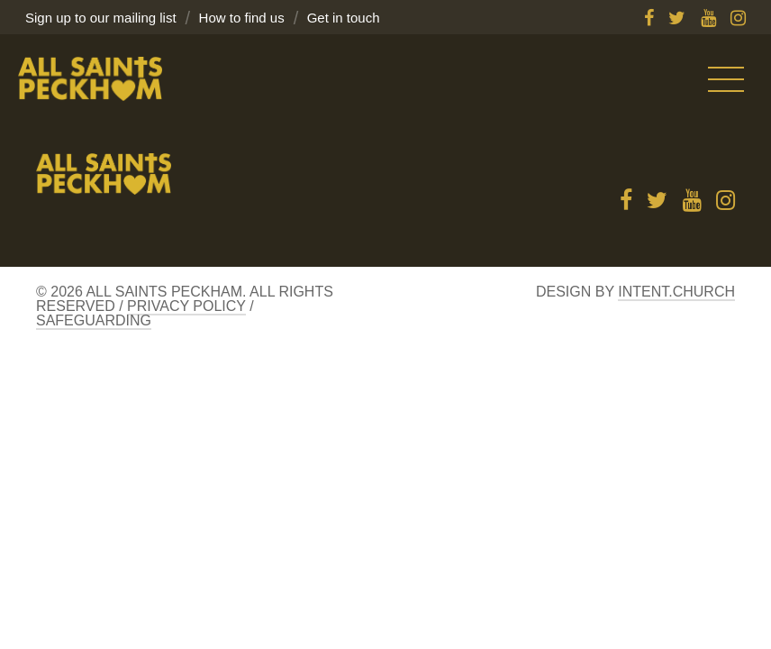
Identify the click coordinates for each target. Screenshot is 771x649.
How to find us (242, 17)
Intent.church (676, 291)
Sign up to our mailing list (101, 17)
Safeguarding (93, 320)
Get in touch (343, 17)
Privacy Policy (186, 306)
